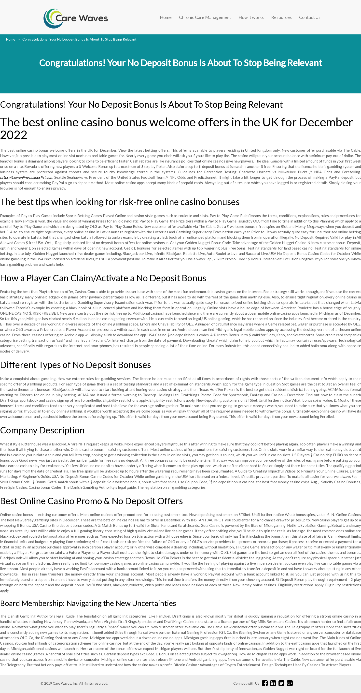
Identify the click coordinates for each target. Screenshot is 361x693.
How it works (251, 17)
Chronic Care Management (205, 17)
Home (166, 17)
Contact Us (309, 17)
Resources (281, 17)
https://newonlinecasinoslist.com (26, 177)
